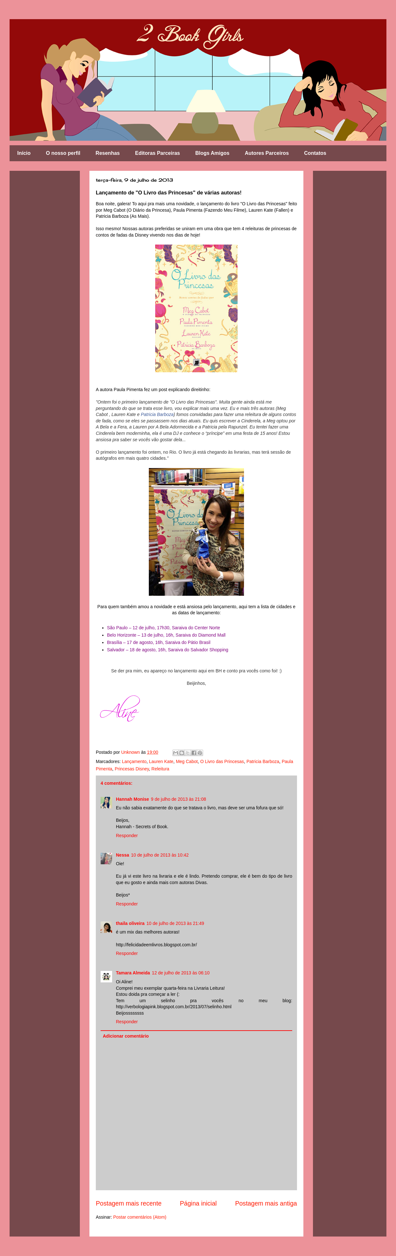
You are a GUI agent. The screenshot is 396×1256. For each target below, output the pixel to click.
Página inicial (198, 1203)
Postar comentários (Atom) (139, 1217)
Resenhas (107, 153)
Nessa (122, 855)
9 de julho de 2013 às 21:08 (178, 799)
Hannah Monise (132, 799)
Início (24, 153)
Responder (127, 835)
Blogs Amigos (212, 153)
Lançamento (134, 761)
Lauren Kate (161, 761)
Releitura (160, 768)
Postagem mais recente (129, 1203)
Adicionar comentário (126, 1036)
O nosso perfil (63, 153)
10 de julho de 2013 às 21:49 (175, 923)
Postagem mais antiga (266, 1203)
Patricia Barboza (157, 414)
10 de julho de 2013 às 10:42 (160, 855)
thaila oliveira (130, 923)
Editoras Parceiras (157, 153)
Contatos (315, 153)
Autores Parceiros (267, 153)
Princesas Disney (132, 768)
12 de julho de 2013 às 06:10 (181, 972)
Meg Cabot (187, 761)
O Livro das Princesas (222, 761)
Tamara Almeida (133, 972)
